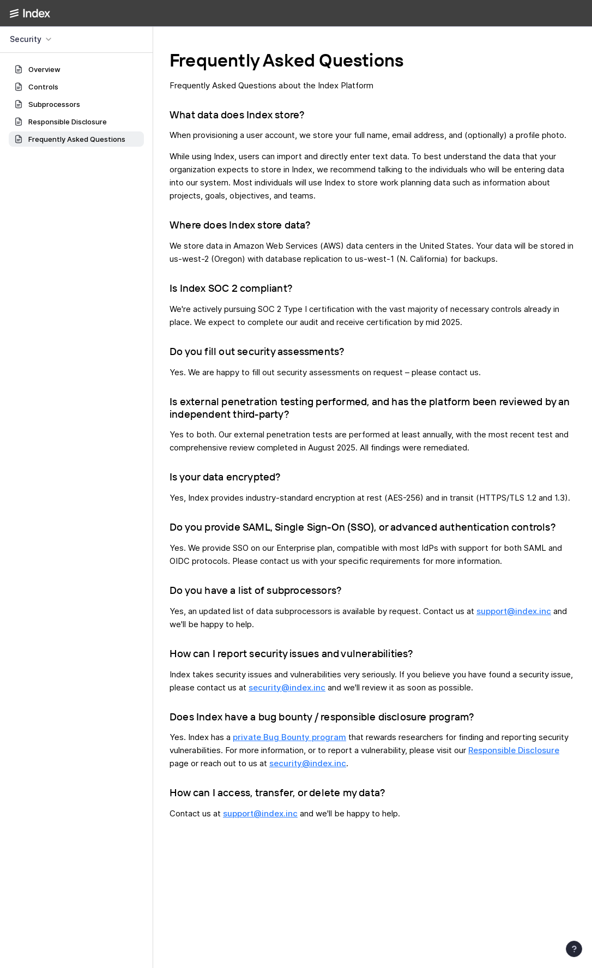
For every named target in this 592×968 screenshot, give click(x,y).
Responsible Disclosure (513, 750)
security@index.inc (287, 687)
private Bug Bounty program (289, 737)
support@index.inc (513, 611)
